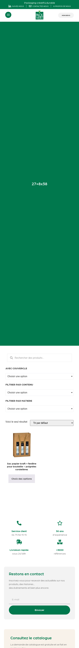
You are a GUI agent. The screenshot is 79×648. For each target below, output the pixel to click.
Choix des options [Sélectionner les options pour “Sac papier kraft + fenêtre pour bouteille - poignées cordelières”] (21, 478)
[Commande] (51, 423)
